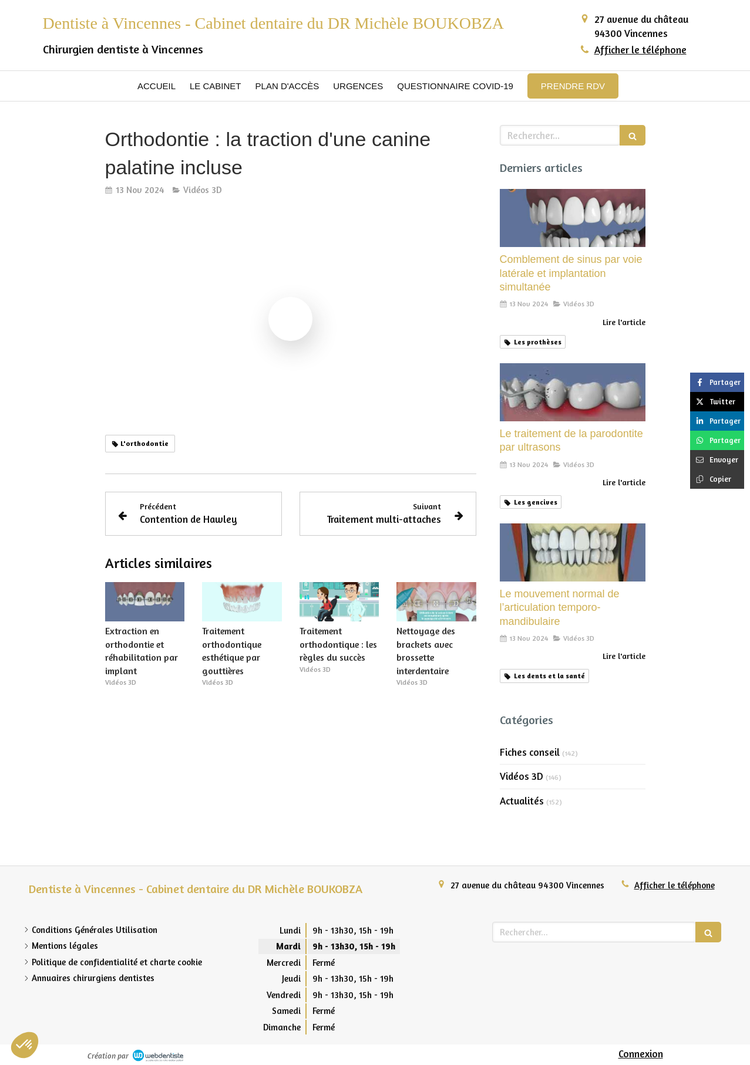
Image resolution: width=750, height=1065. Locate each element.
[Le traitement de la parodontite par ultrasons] (572, 392)
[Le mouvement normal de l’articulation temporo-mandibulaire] (572, 552)
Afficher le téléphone (640, 49)
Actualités (522, 800)
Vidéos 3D (521, 776)
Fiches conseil (530, 752)
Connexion (640, 1053)
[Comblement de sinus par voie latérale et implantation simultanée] (572, 218)
